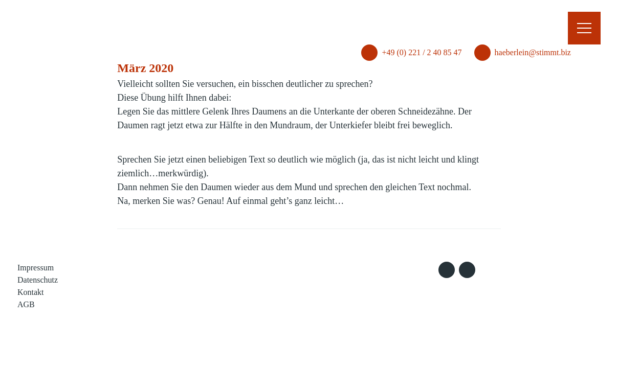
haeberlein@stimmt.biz (517, 26)
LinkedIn (467, 270)
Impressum (35, 267)
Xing (446, 270)
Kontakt (30, 292)
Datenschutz (37, 279)
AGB (26, 304)
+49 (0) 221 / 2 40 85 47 (407, 26)
